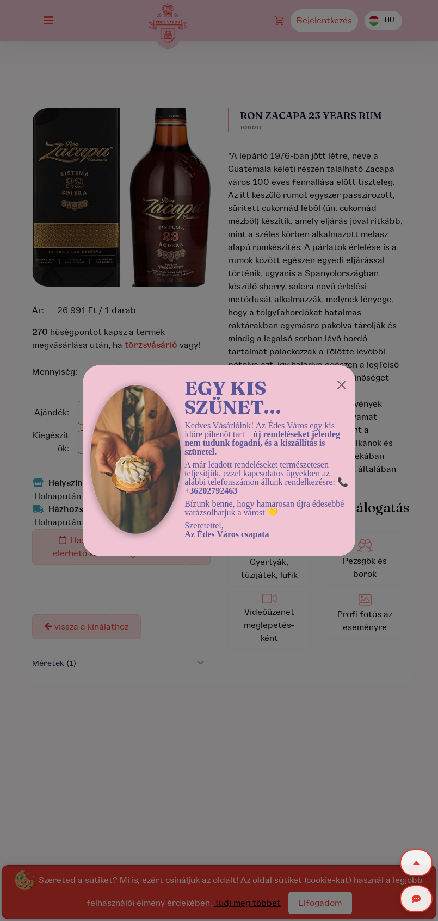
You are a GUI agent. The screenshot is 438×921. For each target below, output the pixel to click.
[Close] (341, 384)
